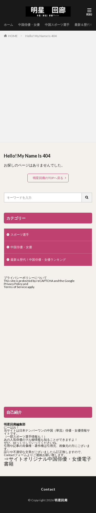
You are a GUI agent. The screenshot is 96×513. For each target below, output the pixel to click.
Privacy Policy (13, 284)
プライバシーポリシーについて (25, 278)
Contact (48, 489)
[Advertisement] (48, 89)
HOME (13, 36)
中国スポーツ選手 (57, 25)
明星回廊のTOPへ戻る (48, 178)
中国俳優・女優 (29, 25)
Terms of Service (15, 287)
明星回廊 (61, 500)
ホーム (8, 25)
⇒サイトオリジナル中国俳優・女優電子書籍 (47, 461)
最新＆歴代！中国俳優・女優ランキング (38, 259)
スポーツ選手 (19, 234)
